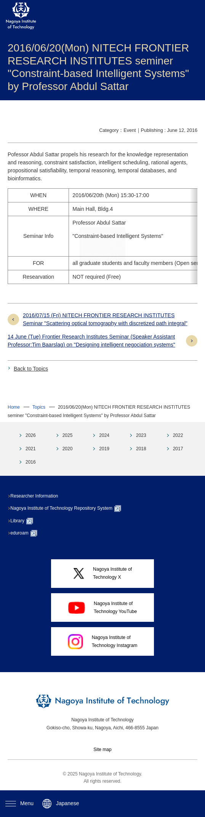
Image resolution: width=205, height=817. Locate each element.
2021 (31, 448)
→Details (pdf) (164, 249)
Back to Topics (31, 369)
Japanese (60, 803)
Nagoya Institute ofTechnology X (102, 573)
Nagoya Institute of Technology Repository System (69, 508)
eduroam (27, 533)
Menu (19, 803)
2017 (178, 448)
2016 (31, 462)
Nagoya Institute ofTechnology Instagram (103, 641)
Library (25, 521)
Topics (38, 407)
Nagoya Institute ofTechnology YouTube (102, 607)
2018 (141, 448)
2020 (67, 448)
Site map (102, 749)
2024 (104, 435)
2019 (104, 448)
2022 (178, 435)
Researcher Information (38, 496)
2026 (31, 435)
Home (14, 407)
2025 (67, 435)
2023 (141, 435)
